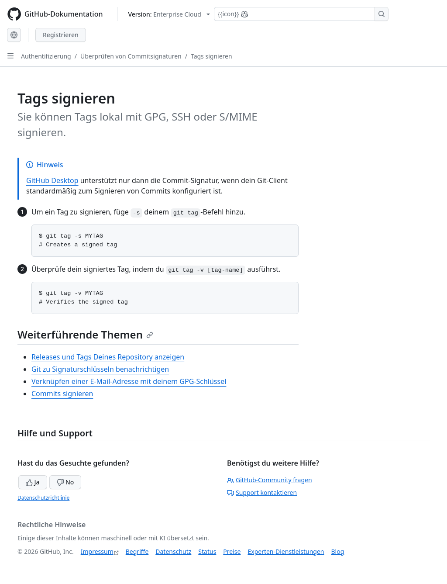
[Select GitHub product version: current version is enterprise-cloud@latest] (169, 14)
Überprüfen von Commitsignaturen (131, 56)
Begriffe (137, 551)
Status (207, 551)
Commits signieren (62, 393)
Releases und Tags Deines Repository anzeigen (107, 357)
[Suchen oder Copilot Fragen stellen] (301, 14)
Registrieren (61, 35)
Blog (337, 551)
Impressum (97, 551)
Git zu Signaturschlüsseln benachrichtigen (100, 369)
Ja (33, 482)
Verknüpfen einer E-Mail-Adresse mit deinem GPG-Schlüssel (128, 381)
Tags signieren (211, 56)
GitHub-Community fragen (269, 480)
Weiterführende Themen (85, 334)
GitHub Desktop (52, 180)
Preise (232, 551)
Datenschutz (173, 551)
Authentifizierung (46, 56)
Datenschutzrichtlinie (43, 497)
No (65, 482)
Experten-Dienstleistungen (286, 551)
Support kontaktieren (262, 492)
